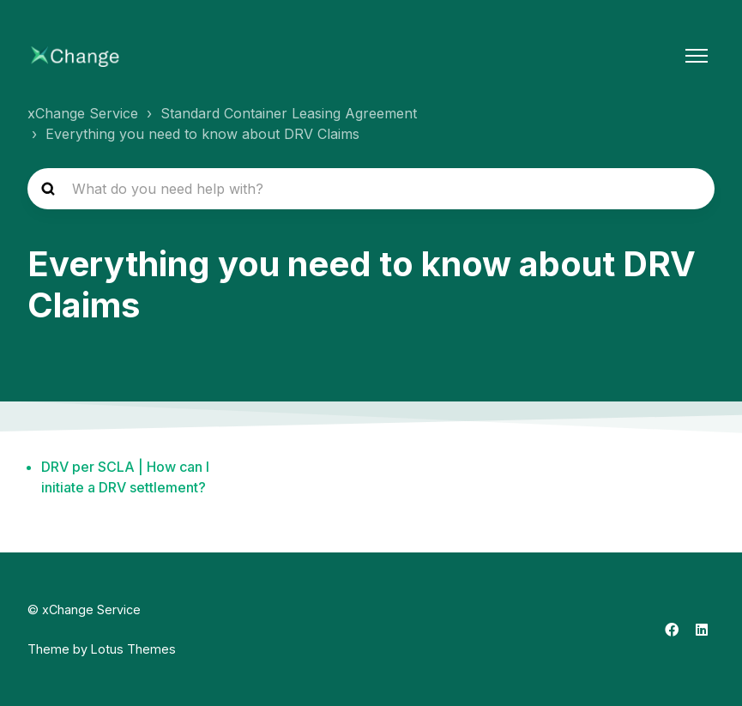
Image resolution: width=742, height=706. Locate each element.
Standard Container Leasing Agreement (288, 113)
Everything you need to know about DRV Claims (202, 133)
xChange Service (82, 113)
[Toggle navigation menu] (697, 55)
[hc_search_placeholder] (371, 188)
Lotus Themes (133, 649)
